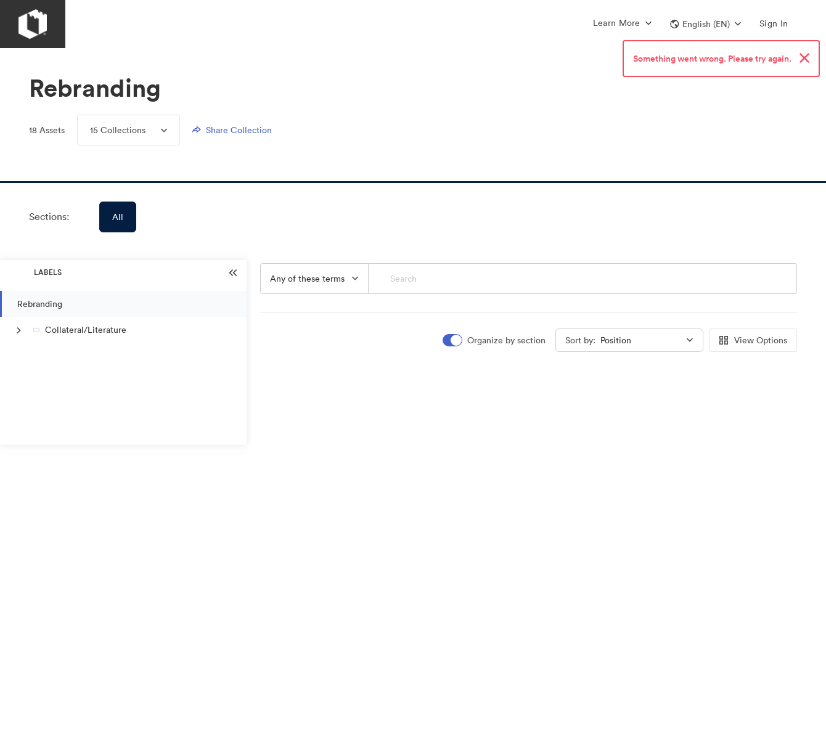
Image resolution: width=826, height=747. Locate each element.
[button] (705, 24)
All (117, 216)
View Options (753, 340)
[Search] (583, 278)
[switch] (495, 340)
